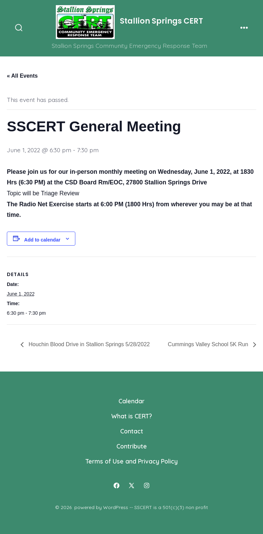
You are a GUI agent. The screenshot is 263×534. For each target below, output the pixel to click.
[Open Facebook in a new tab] (116, 486)
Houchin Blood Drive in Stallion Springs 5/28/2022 (88, 344)
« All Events (22, 76)
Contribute (131, 446)
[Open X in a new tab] (131, 486)
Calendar (131, 401)
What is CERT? (131, 416)
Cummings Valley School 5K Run (209, 344)
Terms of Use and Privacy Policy (132, 461)
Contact (131, 431)
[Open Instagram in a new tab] (146, 486)
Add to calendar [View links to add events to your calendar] (42, 240)
